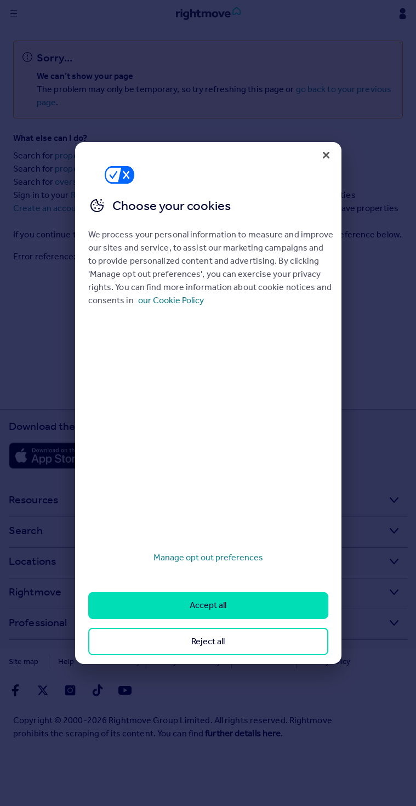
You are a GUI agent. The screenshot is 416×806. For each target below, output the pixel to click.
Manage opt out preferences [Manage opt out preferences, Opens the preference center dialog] (208, 557)
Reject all (208, 641)
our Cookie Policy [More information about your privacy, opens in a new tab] (171, 300)
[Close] (326, 155)
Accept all (208, 605)
